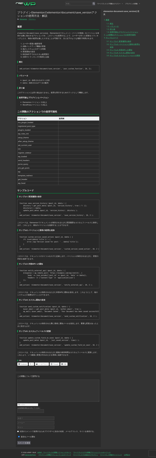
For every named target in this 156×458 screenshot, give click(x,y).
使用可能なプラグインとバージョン (124, 32)
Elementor (23, 19)
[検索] (94, 3)
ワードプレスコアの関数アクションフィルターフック (92, 452)
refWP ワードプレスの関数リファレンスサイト (54, 452)
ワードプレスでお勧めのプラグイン (85, 455)
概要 (107, 20)
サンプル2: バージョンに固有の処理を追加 (125, 45)
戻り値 (112, 29)
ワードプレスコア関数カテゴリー (110, 4)
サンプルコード (112, 38)
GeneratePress (30, 455)
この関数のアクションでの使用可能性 (121, 35)
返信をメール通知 (26, 436)
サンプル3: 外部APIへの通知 (121, 50)
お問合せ (127, 455)
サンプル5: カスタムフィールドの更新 (125, 55)
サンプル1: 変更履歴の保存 (120, 41)
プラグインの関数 (132, 4)
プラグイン (32, 19)
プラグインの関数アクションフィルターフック (54, 455)
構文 (111, 23)
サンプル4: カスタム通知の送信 (122, 52)
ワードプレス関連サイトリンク (111, 455)
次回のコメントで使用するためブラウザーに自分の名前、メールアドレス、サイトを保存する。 (57, 431)
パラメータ (114, 26)
